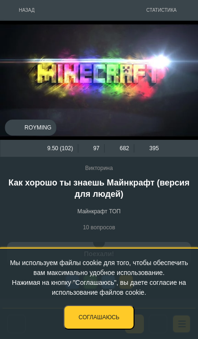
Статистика (161, 10)
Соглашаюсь (99, 317)
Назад (27, 10)
